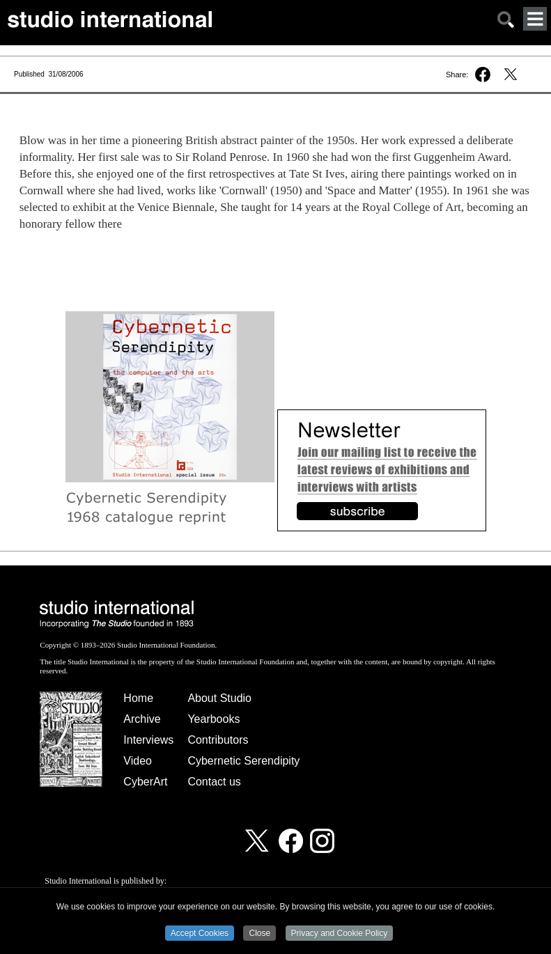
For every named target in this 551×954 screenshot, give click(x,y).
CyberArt (145, 782)
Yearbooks (213, 719)
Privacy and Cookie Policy (339, 934)
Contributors (217, 740)
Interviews (148, 740)
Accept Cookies (199, 934)
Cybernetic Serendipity (243, 761)
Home (138, 698)
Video (137, 761)
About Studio (219, 698)
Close (259, 934)
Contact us (213, 782)
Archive (141, 719)
